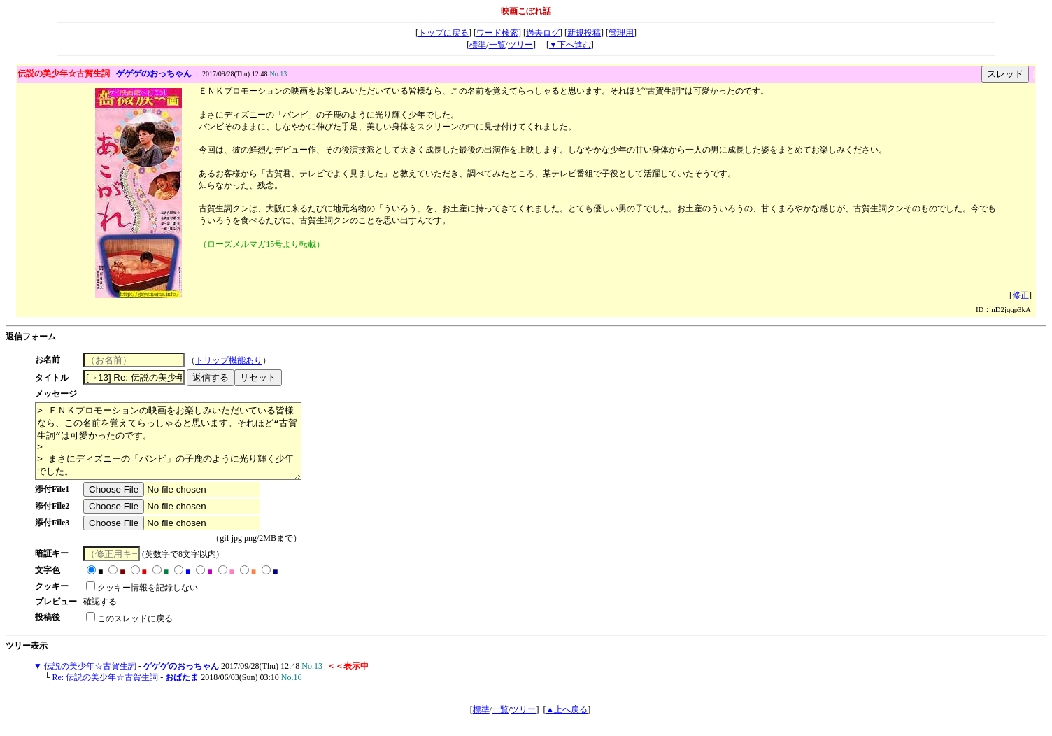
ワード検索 (497, 33)
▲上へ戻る (567, 724)
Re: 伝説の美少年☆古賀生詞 (105, 692)
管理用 (621, 33)
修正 (1020, 295)
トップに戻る (443, 33)
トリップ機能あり (234, 360)
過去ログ (543, 33)
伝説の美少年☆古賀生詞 (90, 681)
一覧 (497, 45)
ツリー (520, 45)
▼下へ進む (570, 45)
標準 (477, 45)
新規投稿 (584, 33)
